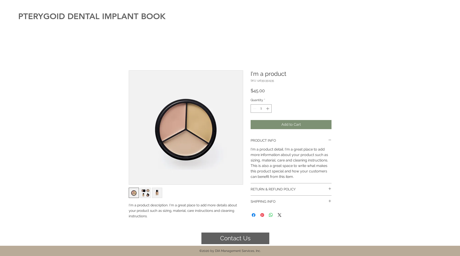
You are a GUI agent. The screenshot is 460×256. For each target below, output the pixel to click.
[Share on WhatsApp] (271, 215)
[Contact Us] (235, 238)
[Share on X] (279, 215)
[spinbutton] (261, 109)
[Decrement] (254, 109)
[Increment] (268, 109)
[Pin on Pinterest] (262, 215)
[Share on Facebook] (253, 215)
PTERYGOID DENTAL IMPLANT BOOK (92, 16)
